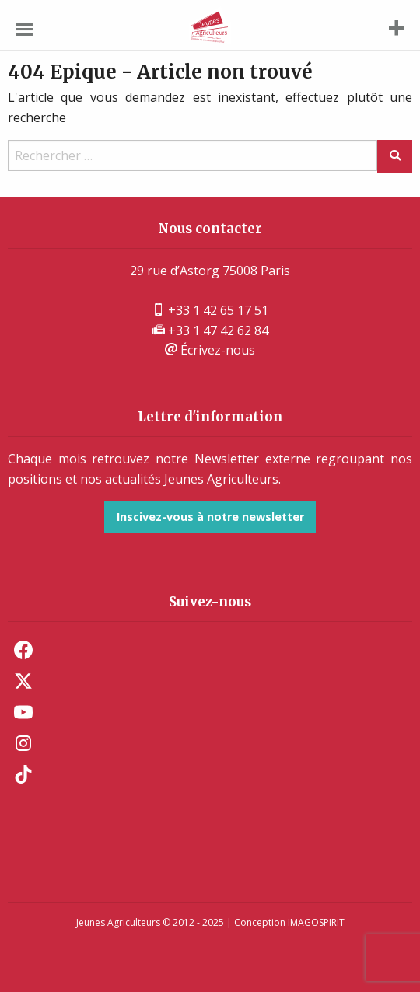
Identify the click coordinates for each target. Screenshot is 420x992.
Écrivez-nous (210, 349)
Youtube (23, 712)
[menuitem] (210, 649)
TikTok (23, 774)
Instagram (23, 743)
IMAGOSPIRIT (316, 922)
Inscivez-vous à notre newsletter (210, 516)
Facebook (23, 649)
